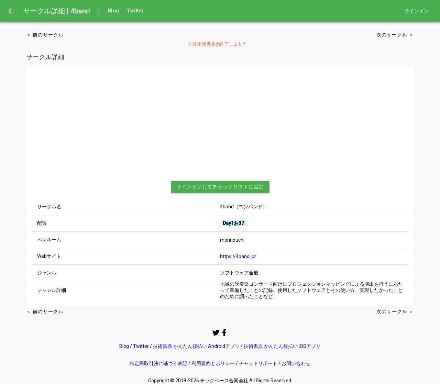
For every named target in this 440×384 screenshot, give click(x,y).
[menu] (11, 11)
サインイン (417, 10)
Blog (113, 10)
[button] (220, 187)
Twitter (135, 10)
